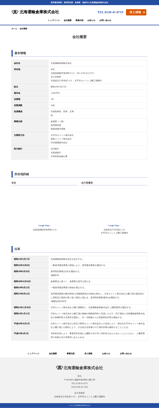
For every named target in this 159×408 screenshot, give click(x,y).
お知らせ (92, 20)
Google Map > (44, 225)
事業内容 (79, 20)
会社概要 (67, 20)
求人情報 (135, 12)
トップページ (52, 20)
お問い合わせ (106, 20)
